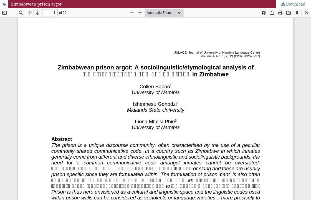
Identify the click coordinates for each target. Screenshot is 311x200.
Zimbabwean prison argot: (36, 4)
